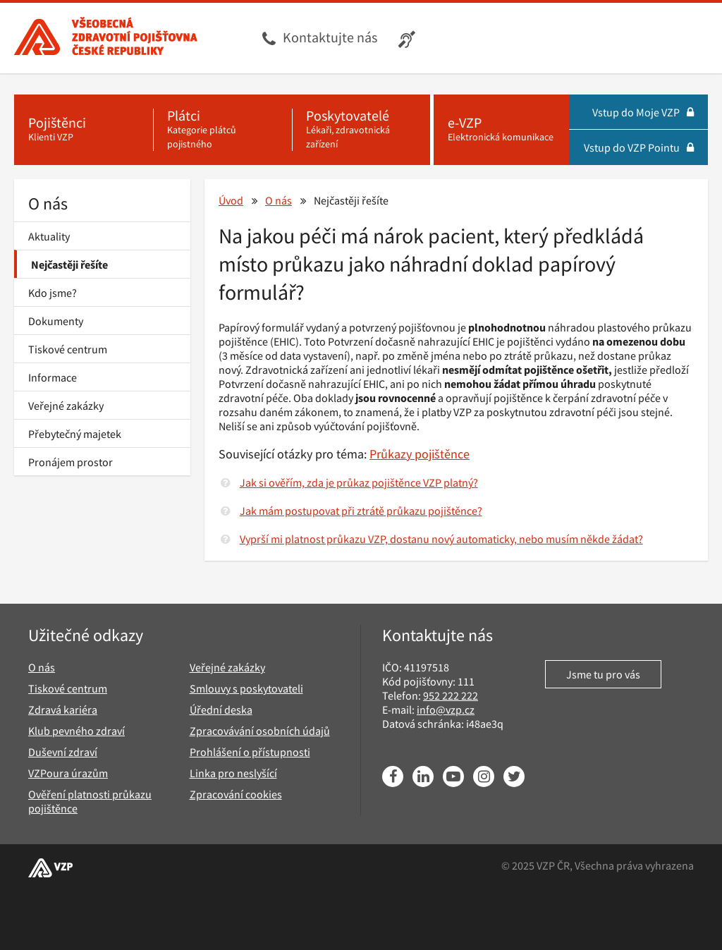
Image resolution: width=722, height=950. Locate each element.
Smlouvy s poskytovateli (246, 688)
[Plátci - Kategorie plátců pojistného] (222, 130)
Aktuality (49, 236)
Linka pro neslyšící (233, 773)
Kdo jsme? (52, 293)
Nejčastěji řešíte (69, 264)
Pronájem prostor (70, 462)
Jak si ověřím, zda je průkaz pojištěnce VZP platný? (359, 482)
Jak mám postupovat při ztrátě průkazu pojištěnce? (361, 511)
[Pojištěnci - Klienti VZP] (83, 130)
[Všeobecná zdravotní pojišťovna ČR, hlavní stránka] (105, 38)
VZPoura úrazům (68, 773)
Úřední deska (221, 709)
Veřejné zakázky (66, 405)
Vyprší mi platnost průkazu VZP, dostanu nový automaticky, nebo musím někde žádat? (441, 539)
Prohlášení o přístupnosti (250, 752)
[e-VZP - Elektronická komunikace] (501, 130)
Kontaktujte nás (330, 37)
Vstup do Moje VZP (643, 112)
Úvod (231, 200)
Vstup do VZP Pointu (639, 147)
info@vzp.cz (446, 709)
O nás (48, 203)
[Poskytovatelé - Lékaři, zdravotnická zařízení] (361, 130)
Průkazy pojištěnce (419, 454)
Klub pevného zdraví (76, 731)
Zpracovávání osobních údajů (260, 731)
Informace (52, 377)
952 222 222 (450, 695)
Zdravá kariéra (62, 709)
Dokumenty (55, 321)
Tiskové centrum (67, 349)
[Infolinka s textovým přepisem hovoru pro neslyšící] (408, 38)
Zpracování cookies (236, 794)
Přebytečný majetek (74, 434)
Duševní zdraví (62, 752)
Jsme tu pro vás (603, 674)
